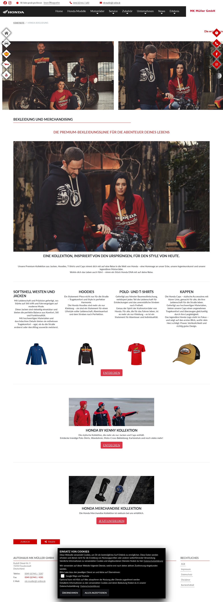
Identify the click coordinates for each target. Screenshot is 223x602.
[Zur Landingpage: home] (6, 37)
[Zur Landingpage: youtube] (6, 79)
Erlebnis (174, 11)
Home (59, 11)
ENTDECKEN (111, 372)
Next (219, 76)
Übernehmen (70, 592)
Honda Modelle (76, 11)
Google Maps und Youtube (77, 576)
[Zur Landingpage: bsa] (6, 69)
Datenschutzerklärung (153, 561)
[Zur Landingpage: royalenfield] (6, 58)
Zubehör (127, 11)
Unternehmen (145, 11)
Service (113, 11)
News (161, 11)
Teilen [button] (50, 541)
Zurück (25, 541)
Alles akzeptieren (96, 592)
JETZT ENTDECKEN (111, 520)
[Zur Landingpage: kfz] (6, 48)
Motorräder (97, 11)
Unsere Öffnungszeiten (52, 3)
